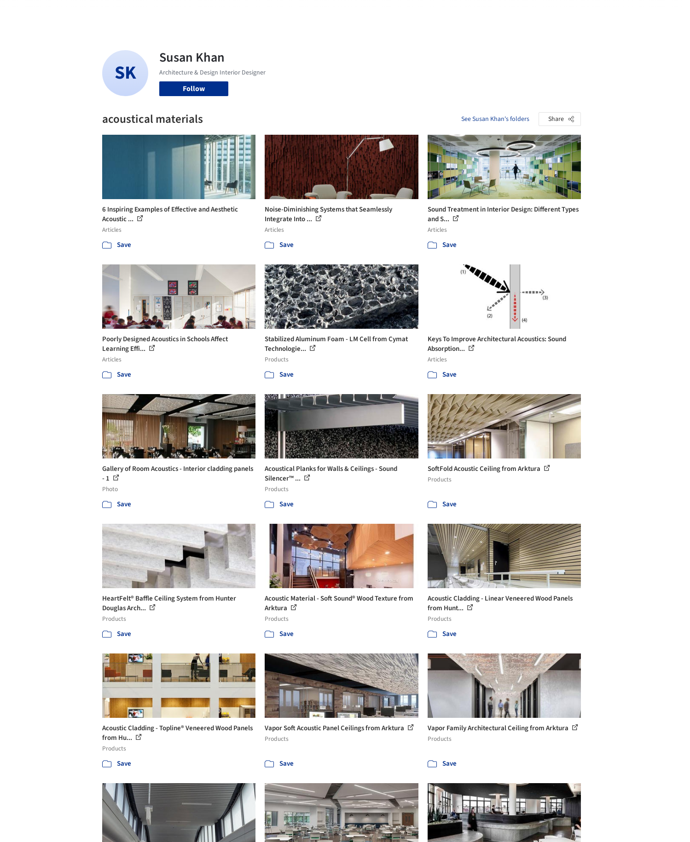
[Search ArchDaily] (196, 12)
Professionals (433, 13)
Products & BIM (381, 13)
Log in (545, 13)
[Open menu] (621, 13)
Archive (498, 13)
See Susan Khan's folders (495, 119)
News (471, 13)
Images (338, 13)
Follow (194, 89)
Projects (306, 13)
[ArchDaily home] (69, 13)
